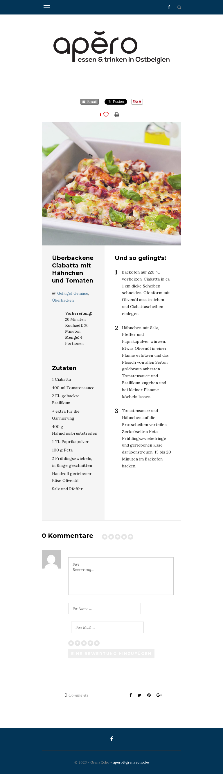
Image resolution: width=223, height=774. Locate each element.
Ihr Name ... (82, 608)
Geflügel (64, 293)
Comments (76, 695)
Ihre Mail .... (85, 627)
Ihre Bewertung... (83, 567)
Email (89, 101)
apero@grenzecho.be (131, 762)
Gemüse (80, 293)
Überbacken (63, 300)
